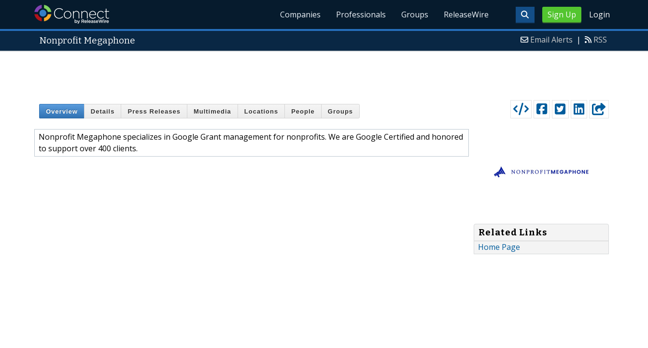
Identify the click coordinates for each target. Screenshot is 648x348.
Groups (414, 14)
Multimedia (212, 111)
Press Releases (153, 111)
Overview (62, 111)
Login (599, 14)
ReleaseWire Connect (71, 14)
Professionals (361, 14)
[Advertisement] (324, 73)
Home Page (499, 247)
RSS (600, 39)
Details (103, 111)
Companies (300, 14)
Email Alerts (551, 39)
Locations (261, 111)
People (303, 111)
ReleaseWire (466, 14)
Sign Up (562, 14)
